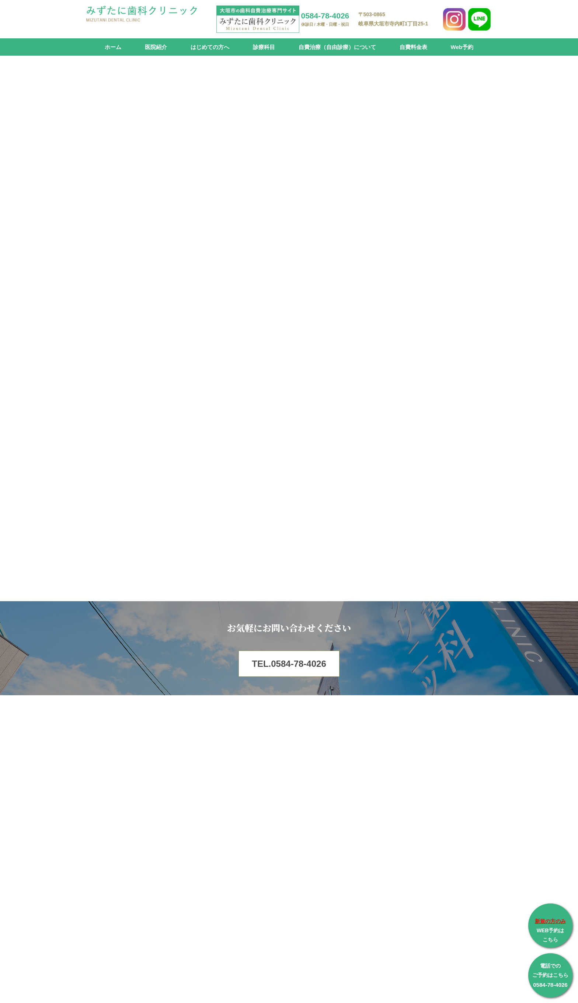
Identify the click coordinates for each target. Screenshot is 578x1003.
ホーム (113, 47)
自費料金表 (413, 47)
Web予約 (462, 47)
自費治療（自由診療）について (337, 47)
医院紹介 (156, 47)
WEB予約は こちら (550, 930)
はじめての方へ (210, 47)
